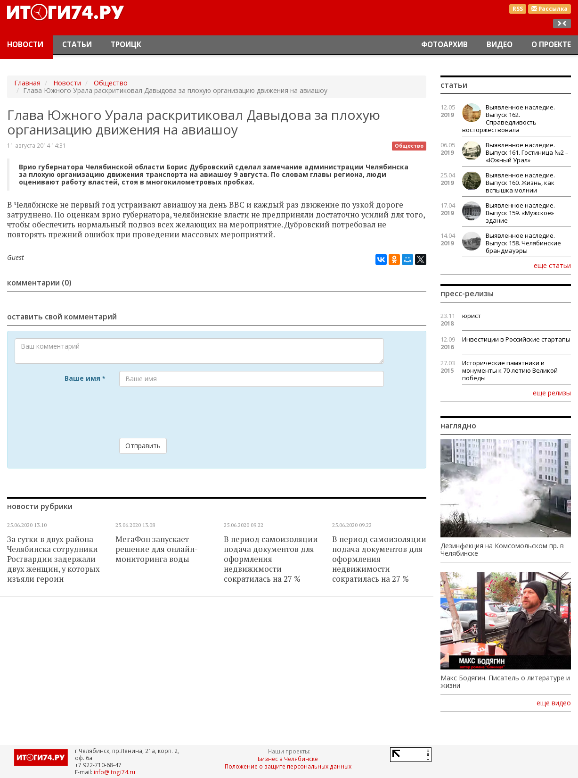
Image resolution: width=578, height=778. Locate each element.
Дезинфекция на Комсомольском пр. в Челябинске (502, 549)
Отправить (143, 445)
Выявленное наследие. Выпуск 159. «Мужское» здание (520, 213)
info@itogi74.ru (114, 772)
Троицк (126, 45)
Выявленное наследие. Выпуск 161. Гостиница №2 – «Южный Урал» (527, 152)
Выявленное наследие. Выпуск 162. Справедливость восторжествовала (508, 118)
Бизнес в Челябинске (288, 758)
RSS (518, 8)
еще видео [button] (554, 703)
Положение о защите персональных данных (288, 766)
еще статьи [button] (552, 265)
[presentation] (190, 412)
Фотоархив (444, 45)
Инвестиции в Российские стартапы (516, 339)
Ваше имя (85, 378)
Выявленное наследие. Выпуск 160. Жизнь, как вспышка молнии (520, 182)
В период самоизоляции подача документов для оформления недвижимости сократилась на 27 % (271, 559)
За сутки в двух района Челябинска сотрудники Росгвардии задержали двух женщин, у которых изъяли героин (53, 559)
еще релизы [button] (552, 392)
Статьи (77, 45)
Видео (500, 45)
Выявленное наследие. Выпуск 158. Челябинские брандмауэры (523, 243)
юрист (471, 315)
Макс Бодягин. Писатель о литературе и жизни (505, 681)
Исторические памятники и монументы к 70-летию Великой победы (510, 370)
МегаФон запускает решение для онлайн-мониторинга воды (156, 549)
